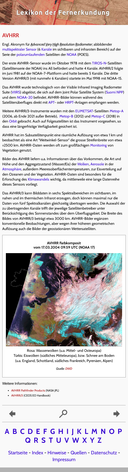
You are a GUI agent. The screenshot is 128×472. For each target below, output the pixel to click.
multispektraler (13, 49)
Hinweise (56, 452)
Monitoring (98, 145)
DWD (68, 368)
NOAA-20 (25, 97)
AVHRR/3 (17, 395)
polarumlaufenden (31, 54)
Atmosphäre (11, 169)
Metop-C (98, 116)
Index (37, 452)
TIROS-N (99, 63)
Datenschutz (104, 452)
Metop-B (66, 116)
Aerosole (97, 164)
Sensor (31, 49)
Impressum (64, 459)
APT (51, 102)
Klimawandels (38, 179)
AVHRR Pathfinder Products (28, 390)
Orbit (13, 121)
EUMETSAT (84, 111)
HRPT (69, 102)
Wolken (83, 164)
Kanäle (46, 49)
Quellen (79, 452)
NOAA (71, 54)
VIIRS (16, 92)
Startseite (18, 452)
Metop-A (116, 111)
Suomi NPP (114, 92)
